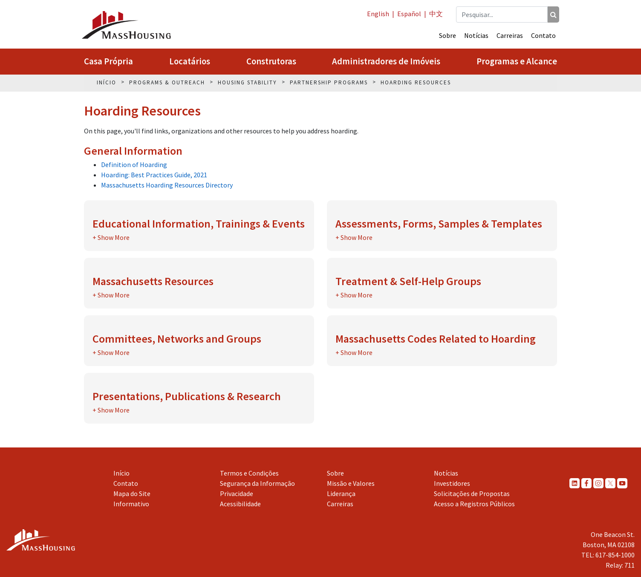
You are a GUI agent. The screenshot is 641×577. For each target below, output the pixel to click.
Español (409, 13)
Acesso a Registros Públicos (474, 503)
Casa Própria (108, 61)
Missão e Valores (351, 483)
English (378, 13)
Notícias (476, 35)
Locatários (189, 61)
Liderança (341, 493)
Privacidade (236, 493)
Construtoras (271, 61)
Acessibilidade (240, 503)
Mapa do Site (131, 493)
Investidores (452, 483)
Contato (543, 35)
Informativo (131, 503)
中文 (436, 13)
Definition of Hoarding (134, 164)
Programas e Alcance (516, 61)
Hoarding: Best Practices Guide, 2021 (154, 174)
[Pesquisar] (553, 14)
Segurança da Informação (257, 483)
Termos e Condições (249, 473)
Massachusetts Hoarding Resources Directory (167, 185)
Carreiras (510, 35)
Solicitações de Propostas (472, 493)
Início (121, 473)
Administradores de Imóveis (386, 61)
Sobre (447, 35)
